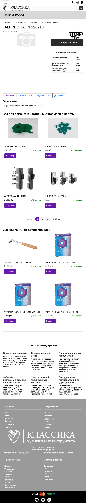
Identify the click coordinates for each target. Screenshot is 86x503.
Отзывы (47, 424)
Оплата (47, 413)
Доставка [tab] (58, 95)
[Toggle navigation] (6, 2)
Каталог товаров (14, 15)
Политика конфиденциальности (58, 453)
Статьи (47, 427)
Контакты (8, 427)
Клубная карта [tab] (44, 95)
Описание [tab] (9, 95)
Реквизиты (9, 424)
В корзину (10, 156)
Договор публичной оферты (16, 453)
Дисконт (8, 466)
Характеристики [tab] (25, 95)
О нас (6, 413)
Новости (8, 421)
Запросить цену (67, 42)
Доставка (48, 416)
